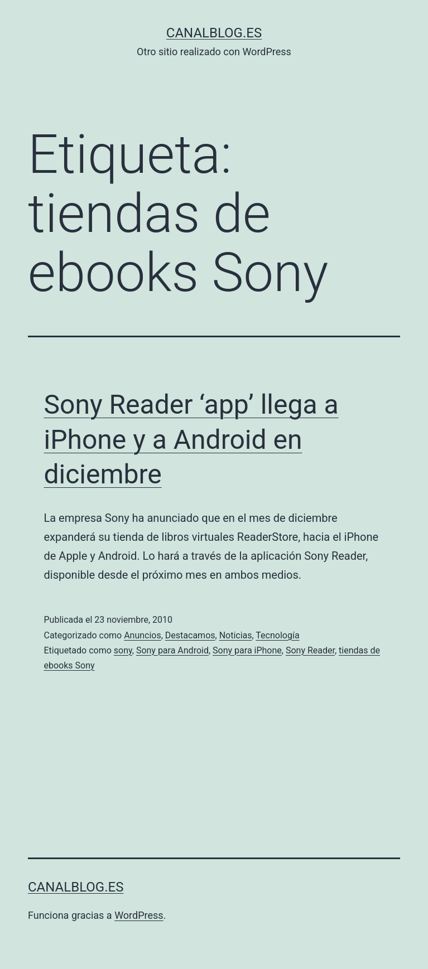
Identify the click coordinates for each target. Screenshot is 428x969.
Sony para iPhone (247, 650)
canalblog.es (214, 33)
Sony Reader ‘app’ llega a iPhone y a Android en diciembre (191, 439)
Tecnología (277, 635)
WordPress (138, 915)
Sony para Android (172, 650)
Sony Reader (310, 650)
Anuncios (142, 635)
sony (123, 650)
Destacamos (190, 635)
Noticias (235, 635)
